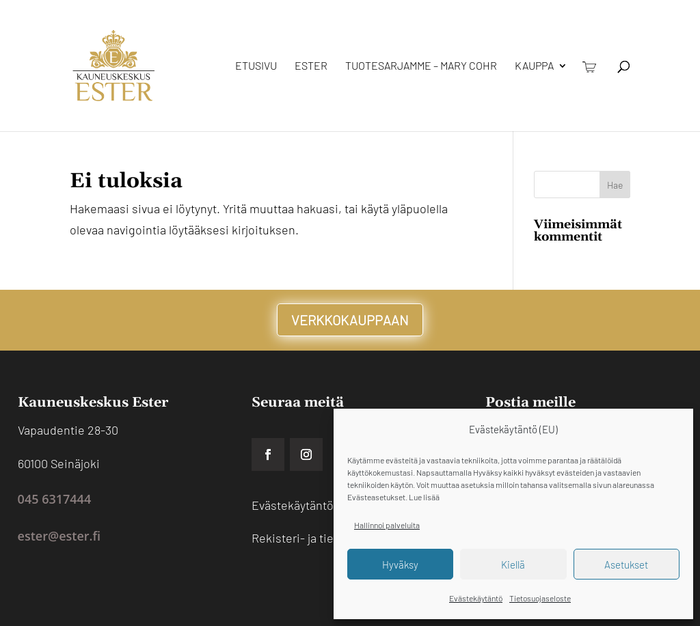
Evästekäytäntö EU (302, 505)
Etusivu (256, 66)
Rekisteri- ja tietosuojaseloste (332, 537)
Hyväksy (400, 564)
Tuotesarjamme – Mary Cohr (421, 66)
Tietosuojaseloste (540, 598)
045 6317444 (55, 499)
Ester (311, 66)
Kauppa (534, 66)
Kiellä (513, 564)
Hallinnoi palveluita (387, 525)
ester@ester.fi (59, 536)
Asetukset (626, 564)
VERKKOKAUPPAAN (350, 320)
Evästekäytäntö (475, 598)
